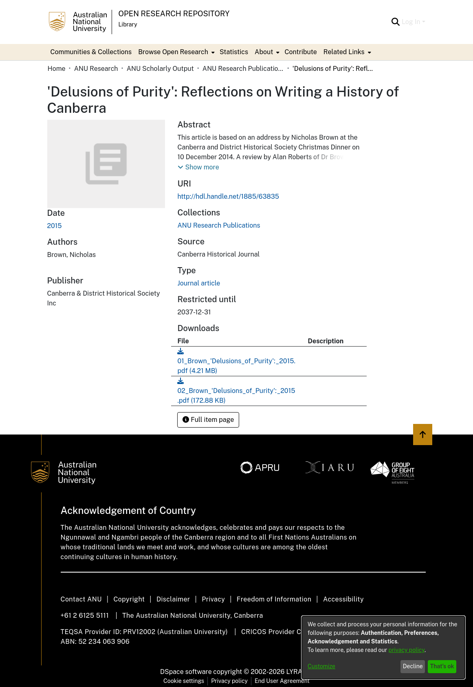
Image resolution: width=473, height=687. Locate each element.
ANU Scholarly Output (160, 68)
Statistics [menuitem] (234, 52)
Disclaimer (173, 599)
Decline (413, 666)
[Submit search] (396, 22)
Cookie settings (183, 681)
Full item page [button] (208, 420)
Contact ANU (81, 599)
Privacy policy (229, 681)
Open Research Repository (174, 13)
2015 (54, 226)
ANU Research (96, 68)
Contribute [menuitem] (300, 52)
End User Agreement (282, 681)
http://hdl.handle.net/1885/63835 (228, 196)
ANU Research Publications (243, 68)
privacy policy (407, 650)
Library (128, 24)
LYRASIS (299, 672)
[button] (198, 167)
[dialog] (383, 647)
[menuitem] (175, 52)
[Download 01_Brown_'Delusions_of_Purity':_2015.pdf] (236, 361)
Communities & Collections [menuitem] (91, 52)
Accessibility (343, 599)
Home (57, 68)
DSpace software (186, 672)
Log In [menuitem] (411, 22)
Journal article (198, 283)
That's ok (442, 666)
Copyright (129, 599)
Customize (321, 666)
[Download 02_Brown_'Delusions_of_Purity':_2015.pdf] (236, 390)
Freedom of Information (274, 599)
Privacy (213, 599)
